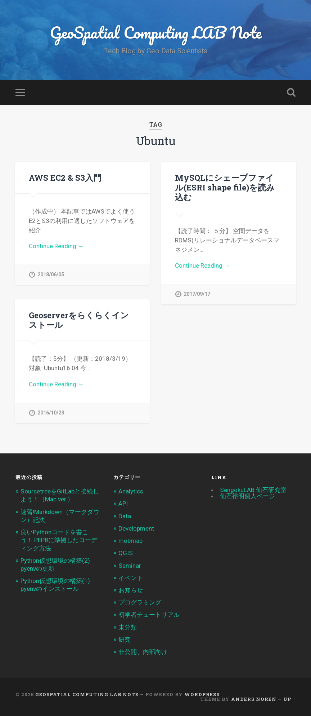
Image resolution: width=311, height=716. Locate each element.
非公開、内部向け (142, 651)
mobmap (130, 540)
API (123, 503)
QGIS (125, 553)
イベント (130, 577)
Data (124, 516)
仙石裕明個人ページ (247, 496)
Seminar (129, 565)
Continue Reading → (56, 246)
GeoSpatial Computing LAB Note (156, 32)
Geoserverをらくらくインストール (79, 319)
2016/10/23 (50, 413)
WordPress (202, 694)
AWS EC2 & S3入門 (65, 177)
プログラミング (139, 602)
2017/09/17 (197, 294)
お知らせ (130, 590)
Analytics (130, 491)
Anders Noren (253, 699)
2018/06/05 (50, 275)
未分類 (127, 627)
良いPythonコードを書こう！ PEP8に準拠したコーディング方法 (59, 540)
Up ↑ (289, 699)
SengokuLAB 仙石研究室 (253, 489)
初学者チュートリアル (149, 614)
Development (136, 528)
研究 (124, 639)
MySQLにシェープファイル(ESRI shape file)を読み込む (225, 187)
